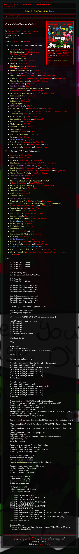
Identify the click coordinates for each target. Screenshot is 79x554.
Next (12, 6)
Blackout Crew (31, 116)
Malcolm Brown (27, 49)
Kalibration (42, 73)
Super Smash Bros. (19, 91)
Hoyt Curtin (14, 54)
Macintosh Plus (49, 249)
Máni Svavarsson (29, 61)
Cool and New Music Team (33, 11)
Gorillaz (27, 119)
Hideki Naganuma (48, 76)
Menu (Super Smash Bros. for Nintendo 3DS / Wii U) (30, 89)
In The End (14, 101)
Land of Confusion (17, 127)
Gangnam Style (16, 104)
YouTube (26, 41)
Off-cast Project (33, 78)
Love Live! (27, 147)
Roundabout (14, 129)
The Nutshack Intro (17, 66)
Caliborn (50, 60)
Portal (37, 93)
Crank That (14, 98)
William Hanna (25, 54)
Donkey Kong (24, 160)
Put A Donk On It (16, 116)
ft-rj (20, 31)
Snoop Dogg (37, 252)
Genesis (30, 127)
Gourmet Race (15, 114)
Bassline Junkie (16, 122)
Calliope (65, 60)
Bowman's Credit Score (19, 218)
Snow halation (15, 147)
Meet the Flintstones (17, 52)
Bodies (12, 63)
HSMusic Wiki (8, 4)
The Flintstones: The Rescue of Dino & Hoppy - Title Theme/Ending (35, 203)
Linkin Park (25, 101)
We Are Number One (18, 59)
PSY (25, 104)
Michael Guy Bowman (40, 81)
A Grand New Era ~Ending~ (20, 111)
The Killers (28, 124)
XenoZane (58, 50)
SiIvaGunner (39, 111)
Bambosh (64, 50)
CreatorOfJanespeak (62, 53)
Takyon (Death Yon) (17, 96)
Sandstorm (14, 132)
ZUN (46, 145)
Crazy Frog (22, 78)
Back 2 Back (15, 76)
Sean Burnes (24, 68)
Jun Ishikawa (36, 114)
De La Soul (38, 119)
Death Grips (32, 96)
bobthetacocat (34, 31)
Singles (46, 11)
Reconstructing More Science (21, 93)
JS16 (32, 132)
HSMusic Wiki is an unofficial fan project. (27, 538)
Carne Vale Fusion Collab (22, 4)
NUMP (12, 68)
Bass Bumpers (45, 78)
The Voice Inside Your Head (57, 111)
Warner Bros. (30, 221)
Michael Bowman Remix (19, 81)
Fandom (51, 11)
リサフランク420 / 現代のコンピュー (25, 249)
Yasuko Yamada (30, 206)
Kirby (26, 114)
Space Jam (14, 142)
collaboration (31, 540)
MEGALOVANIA (17, 106)
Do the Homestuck (17, 139)
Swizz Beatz (46, 109)
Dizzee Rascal (29, 122)
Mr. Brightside (15, 124)
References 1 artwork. (54, 63)
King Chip (37, 134)
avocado (50, 53)
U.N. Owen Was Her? (18, 145)
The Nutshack (32, 66)
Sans (55, 60)
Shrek (59, 60)
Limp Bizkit (36, 71)
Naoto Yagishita (47, 206)
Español (47, 544)
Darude (23, 132)
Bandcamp (17, 41)
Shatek (35, 109)
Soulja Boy (25, 98)
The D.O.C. (54, 252)
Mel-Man (16, 254)
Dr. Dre (29, 252)
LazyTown (16, 61)
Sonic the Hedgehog (29, 76)
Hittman (46, 252)
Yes (23, 129)
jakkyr (70, 52)
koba (65, 52)
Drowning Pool (24, 63)
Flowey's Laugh (16, 221)
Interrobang (29, 33)
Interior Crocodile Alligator (20, 134)
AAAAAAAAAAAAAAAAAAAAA (24, 247)
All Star (13, 137)
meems (25, 31)
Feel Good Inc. (15, 119)
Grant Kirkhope (39, 160)
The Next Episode (17, 252)
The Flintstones (34, 52)
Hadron (50, 52)
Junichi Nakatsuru (37, 91)
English (41, 544)
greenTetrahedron (58, 52)
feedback (42, 540)
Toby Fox (30, 83)
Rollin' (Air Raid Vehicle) (19, 71)
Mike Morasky (48, 93)
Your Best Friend (16, 86)
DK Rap (13, 160)
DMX (30, 109)
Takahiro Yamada (41, 147)
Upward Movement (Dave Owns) (22, 73)
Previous (7, 6)
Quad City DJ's (38, 142)
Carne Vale (14, 49)
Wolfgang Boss (60, 78)
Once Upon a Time (17, 83)
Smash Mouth (24, 137)
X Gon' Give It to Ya (17, 109)
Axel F (12, 78)
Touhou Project (34, 145)
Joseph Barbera (19, 56)
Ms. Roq (63, 252)
